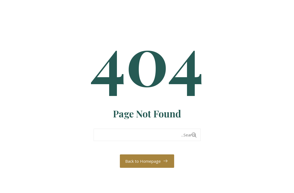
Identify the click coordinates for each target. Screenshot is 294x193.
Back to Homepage (143, 161)
